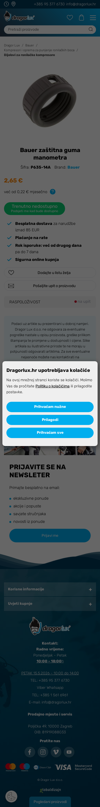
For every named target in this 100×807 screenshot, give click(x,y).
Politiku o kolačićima (52, 386)
